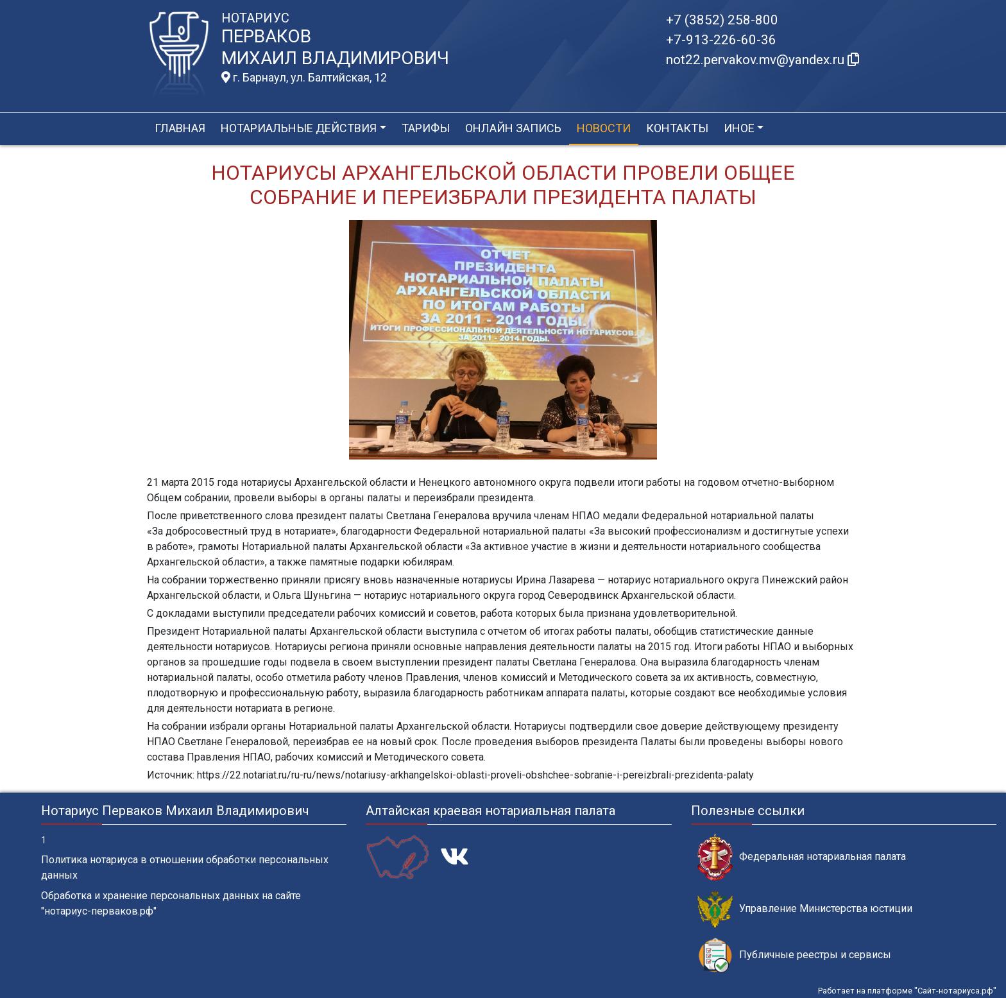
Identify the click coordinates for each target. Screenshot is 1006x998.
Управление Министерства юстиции (804, 909)
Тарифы (426, 128)
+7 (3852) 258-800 (722, 20)
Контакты (677, 128)
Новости (604, 128)
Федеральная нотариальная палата (801, 857)
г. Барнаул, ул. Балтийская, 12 (304, 77)
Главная (180, 128)
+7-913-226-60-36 (721, 39)
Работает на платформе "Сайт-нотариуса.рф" (907, 990)
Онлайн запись (513, 128)
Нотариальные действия (299, 128)
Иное (739, 128)
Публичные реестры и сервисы (794, 955)
